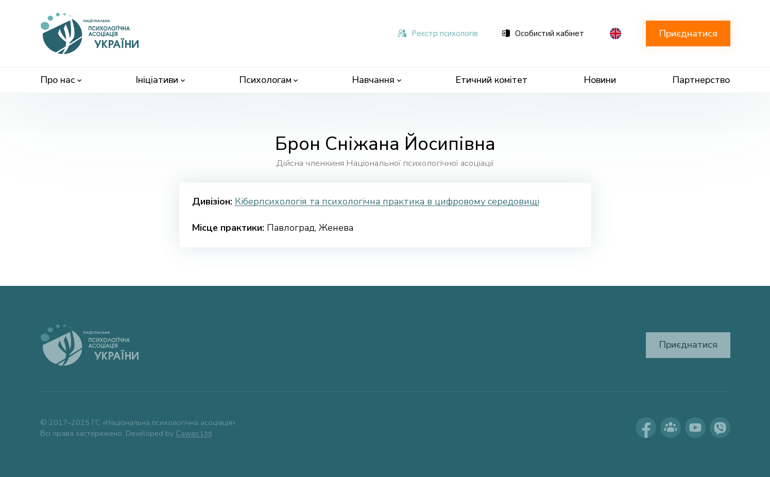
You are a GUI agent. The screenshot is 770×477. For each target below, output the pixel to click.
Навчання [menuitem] (376, 80)
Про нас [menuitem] (61, 80)
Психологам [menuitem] (268, 80)
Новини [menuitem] (600, 80)
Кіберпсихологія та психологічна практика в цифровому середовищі (387, 201)
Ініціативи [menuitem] (160, 80)
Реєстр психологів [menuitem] (438, 33)
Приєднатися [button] (688, 33)
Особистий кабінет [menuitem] (543, 33)
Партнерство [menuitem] (701, 80)
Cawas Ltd (194, 433)
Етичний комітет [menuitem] (491, 80)
